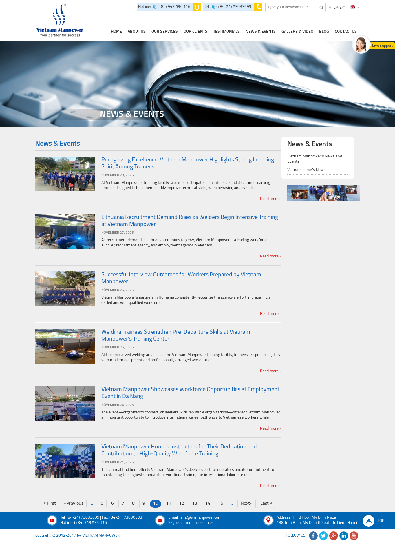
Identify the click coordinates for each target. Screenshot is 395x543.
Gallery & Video (297, 32)
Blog (324, 32)
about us (137, 32)
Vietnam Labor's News (306, 170)
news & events (261, 32)
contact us (346, 32)
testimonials (226, 32)
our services (164, 32)
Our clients (195, 32)
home (116, 32)
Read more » (270, 199)
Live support (382, 45)
